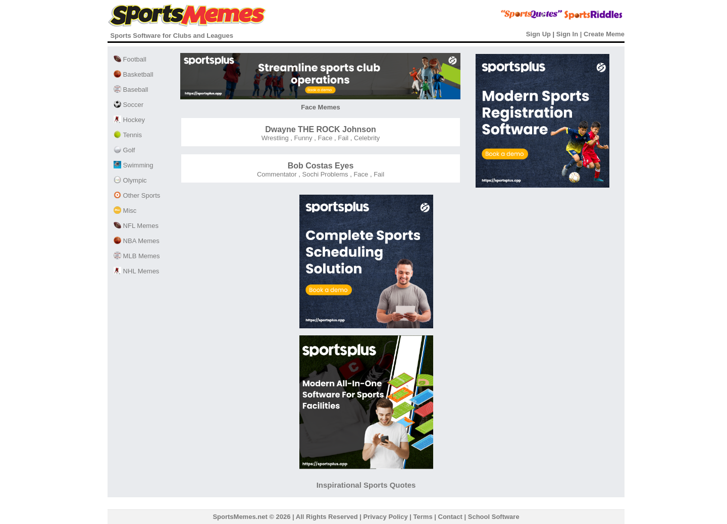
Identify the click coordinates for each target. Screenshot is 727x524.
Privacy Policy (386, 516)
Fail (342, 138)
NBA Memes (137, 241)
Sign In (567, 34)
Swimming (133, 165)
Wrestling (275, 138)
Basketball (133, 74)
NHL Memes (136, 271)
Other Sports (137, 195)
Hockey (129, 120)
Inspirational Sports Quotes (366, 485)
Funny (302, 138)
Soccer (128, 104)
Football (130, 59)
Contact (450, 516)
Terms (423, 516)
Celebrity (366, 138)
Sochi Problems (324, 174)
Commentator (277, 174)
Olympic (130, 180)
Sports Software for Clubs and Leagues (172, 35)
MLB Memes (137, 256)
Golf (124, 150)
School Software (494, 516)
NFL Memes (136, 225)
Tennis (128, 135)
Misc (125, 210)
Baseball (131, 89)
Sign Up (538, 34)
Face (324, 138)
